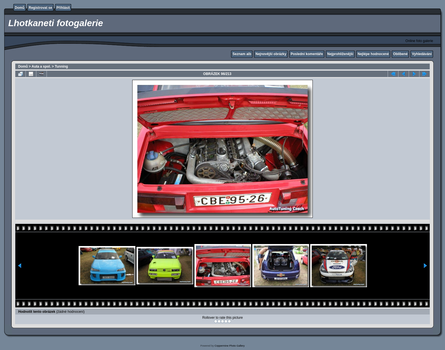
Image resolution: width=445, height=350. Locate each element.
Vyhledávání (422, 54)
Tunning (61, 66)
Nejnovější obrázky (270, 54)
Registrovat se (40, 8)
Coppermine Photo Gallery (230, 345)
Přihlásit (63, 8)
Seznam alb (241, 54)
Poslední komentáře (307, 54)
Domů (19, 8)
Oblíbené (400, 54)
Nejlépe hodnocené (373, 54)
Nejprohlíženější (340, 54)
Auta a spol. (41, 66)
